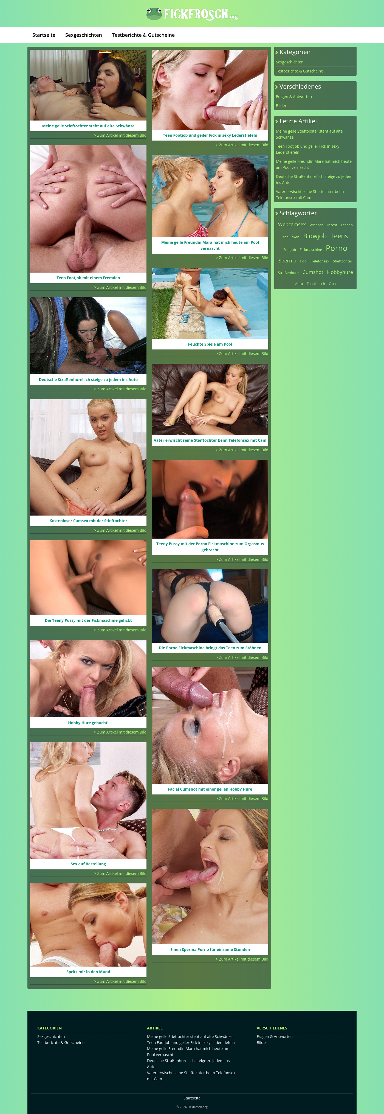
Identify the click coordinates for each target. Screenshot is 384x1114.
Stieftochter (342, 261)
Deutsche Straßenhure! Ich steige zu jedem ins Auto (314, 179)
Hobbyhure (340, 272)
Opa (332, 283)
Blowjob (315, 235)
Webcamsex (292, 224)
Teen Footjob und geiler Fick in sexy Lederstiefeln (307, 149)
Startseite (43, 35)
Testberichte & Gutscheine (143, 35)
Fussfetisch (316, 283)
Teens (339, 235)
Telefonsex (320, 261)
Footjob (289, 249)
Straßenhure (288, 272)
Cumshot (313, 272)
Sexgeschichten (83, 35)
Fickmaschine (311, 249)
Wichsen (317, 224)
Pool (303, 261)
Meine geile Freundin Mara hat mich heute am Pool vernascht (314, 164)
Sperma (288, 260)
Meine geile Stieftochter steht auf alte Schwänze (309, 134)
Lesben (347, 224)
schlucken (291, 236)
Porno (337, 248)
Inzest (332, 224)
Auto (299, 283)
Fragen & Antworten (294, 96)
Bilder (281, 105)
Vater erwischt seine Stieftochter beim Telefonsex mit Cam (310, 194)
